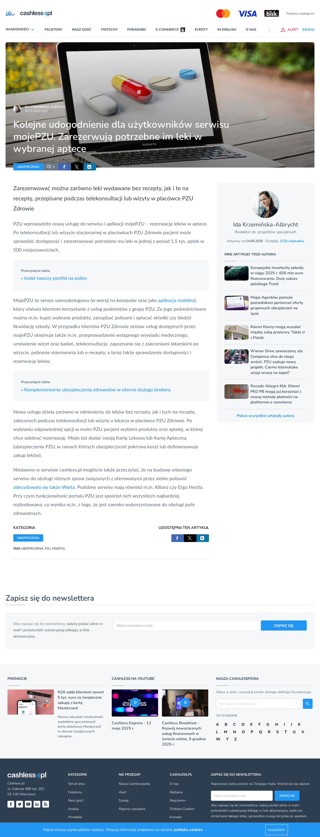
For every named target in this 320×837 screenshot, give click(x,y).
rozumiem (276, 829)
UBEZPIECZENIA (28, 167)
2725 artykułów (292, 241)
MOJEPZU (58, 548)
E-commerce (167, 29)
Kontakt (175, 817)
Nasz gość (81, 29)
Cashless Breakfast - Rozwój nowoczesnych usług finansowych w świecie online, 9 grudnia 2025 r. (184, 733)
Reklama (176, 792)
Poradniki (136, 29)
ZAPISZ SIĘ (284, 625)
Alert (122, 792)
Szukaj (123, 800)
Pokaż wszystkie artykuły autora (265, 415)
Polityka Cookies (182, 809)
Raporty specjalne (132, 809)
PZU (48, 548)
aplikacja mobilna (176, 300)
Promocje (17, 678)
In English (226, 29)
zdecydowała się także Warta (44, 487)
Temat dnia (76, 783)
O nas (251, 29)
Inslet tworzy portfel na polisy (54, 278)
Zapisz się (287, 796)
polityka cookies (188, 829)
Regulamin (178, 800)
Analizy (73, 809)
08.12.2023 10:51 (36, 111)
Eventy (201, 29)
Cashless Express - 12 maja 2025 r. (131, 725)
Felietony (54, 29)
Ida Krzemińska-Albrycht (45, 107)
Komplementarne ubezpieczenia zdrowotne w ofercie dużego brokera (95, 389)
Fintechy (109, 29)
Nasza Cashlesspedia (134, 783)
